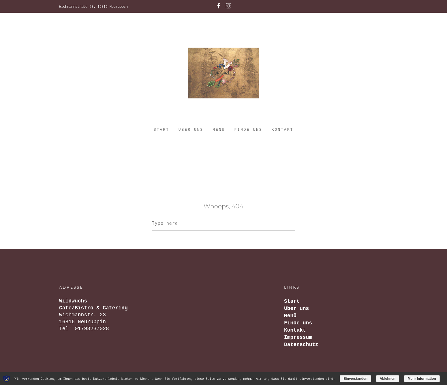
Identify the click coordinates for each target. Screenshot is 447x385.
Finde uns (248, 130)
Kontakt (283, 130)
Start (161, 130)
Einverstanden (355, 379)
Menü (219, 130)
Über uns (191, 130)
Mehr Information (422, 379)
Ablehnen (388, 379)
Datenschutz (301, 344)
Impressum (298, 337)
